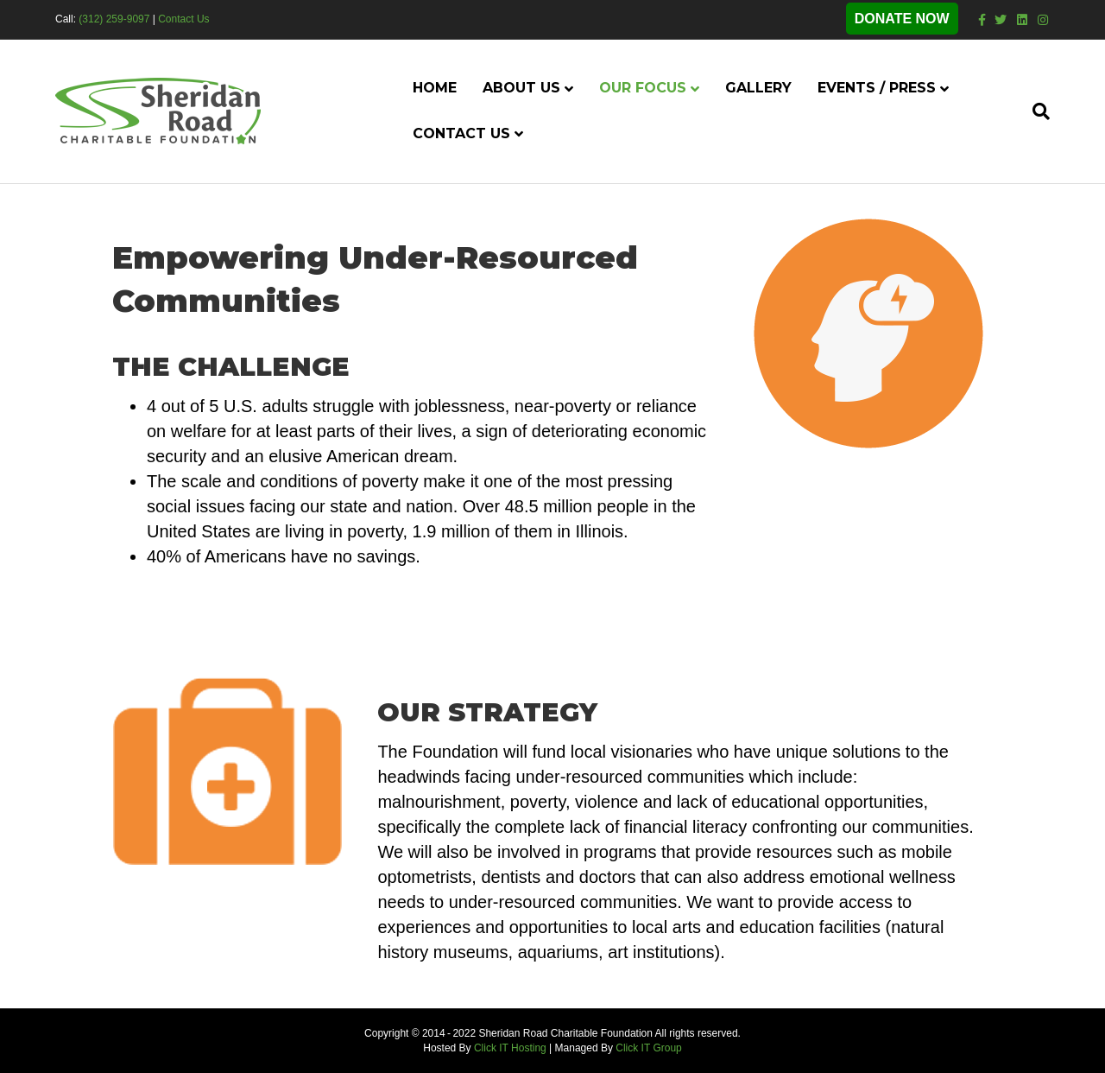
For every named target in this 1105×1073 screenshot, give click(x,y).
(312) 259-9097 (114, 19)
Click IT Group (648, 1048)
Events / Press (877, 87)
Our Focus (642, 87)
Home (435, 87)
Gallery (758, 87)
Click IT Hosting (510, 1048)
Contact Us (183, 19)
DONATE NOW (902, 18)
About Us (521, 87)
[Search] (1035, 111)
